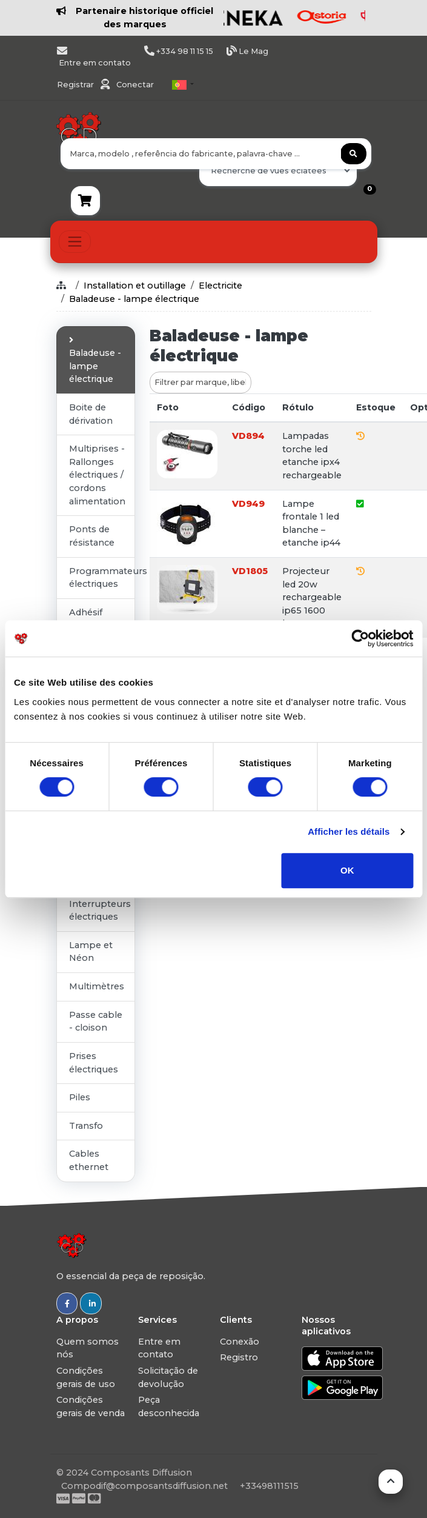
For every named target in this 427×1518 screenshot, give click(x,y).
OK (347, 870)
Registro (239, 1357)
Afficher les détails (348, 831)
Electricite (220, 285)
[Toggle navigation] (75, 241)
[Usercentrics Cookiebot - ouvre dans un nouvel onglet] (360, 638)
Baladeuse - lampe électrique (134, 298)
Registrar (76, 84)
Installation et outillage (135, 285)
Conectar (135, 84)
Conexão (239, 1341)
